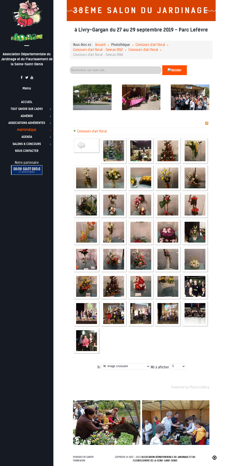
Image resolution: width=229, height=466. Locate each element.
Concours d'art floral (92, 131)
